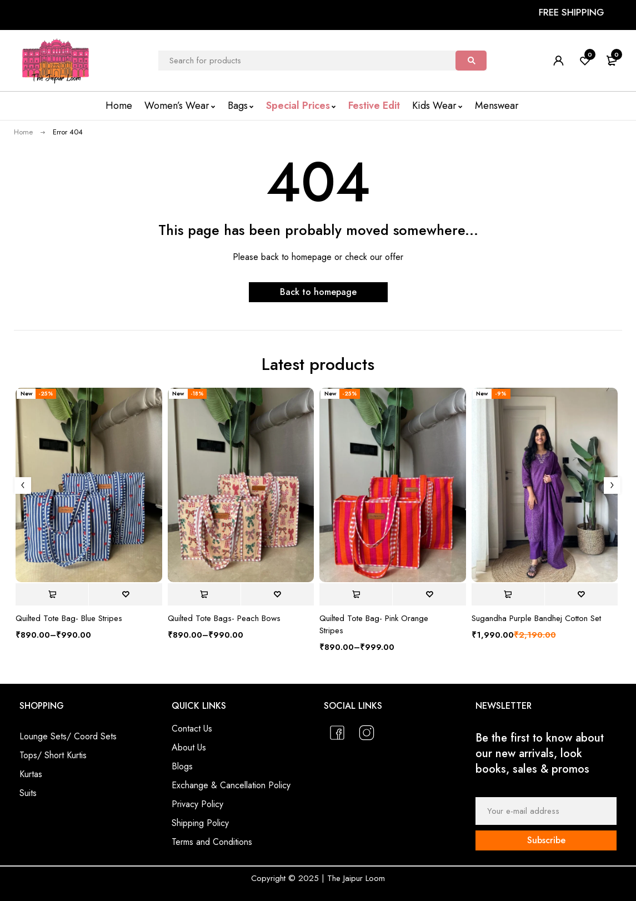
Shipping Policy (200, 823)
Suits (28, 793)
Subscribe (546, 840)
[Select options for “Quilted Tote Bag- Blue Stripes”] (52, 594)
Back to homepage (318, 292)
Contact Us (192, 728)
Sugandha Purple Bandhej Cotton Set (536, 618)
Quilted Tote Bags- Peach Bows (224, 618)
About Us (189, 747)
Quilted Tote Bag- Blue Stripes (69, 618)
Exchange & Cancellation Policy (231, 785)
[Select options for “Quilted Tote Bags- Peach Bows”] (204, 594)
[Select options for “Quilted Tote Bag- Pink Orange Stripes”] (355, 594)
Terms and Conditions (212, 841)
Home (23, 132)
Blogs (182, 766)
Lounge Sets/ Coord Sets (68, 736)
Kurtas (30, 774)
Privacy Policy (197, 804)
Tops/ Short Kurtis (53, 755)
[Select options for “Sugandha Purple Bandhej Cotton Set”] (508, 594)
